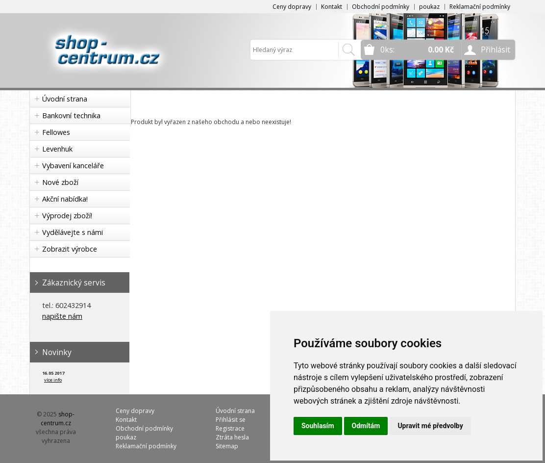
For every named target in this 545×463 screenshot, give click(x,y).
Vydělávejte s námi (72, 232)
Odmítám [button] (366, 426)
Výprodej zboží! (67, 215)
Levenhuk (57, 149)
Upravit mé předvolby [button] (430, 426)
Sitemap (227, 446)
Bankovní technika (71, 115)
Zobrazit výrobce (69, 249)
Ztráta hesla (232, 437)
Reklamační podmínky (479, 6)
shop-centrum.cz (58, 418)
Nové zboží (60, 182)
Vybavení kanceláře (73, 165)
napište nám (62, 316)
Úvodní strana (64, 98)
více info (53, 380)
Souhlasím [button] (317, 426)
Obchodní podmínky (380, 6)
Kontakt (331, 6)
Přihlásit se (231, 419)
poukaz (429, 6)
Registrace (230, 428)
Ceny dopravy (291, 6)
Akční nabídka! (65, 199)
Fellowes (56, 132)
